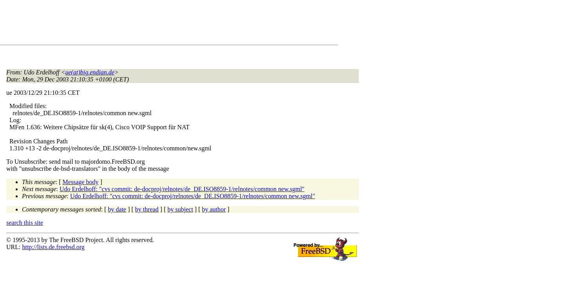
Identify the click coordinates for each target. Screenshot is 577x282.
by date (117, 209)
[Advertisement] (148, 24)
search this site (24, 222)
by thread (147, 209)
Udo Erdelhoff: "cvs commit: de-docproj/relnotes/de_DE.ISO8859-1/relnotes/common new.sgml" (182, 189)
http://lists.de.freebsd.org (53, 247)
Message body (81, 182)
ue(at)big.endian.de (89, 72)
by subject (180, 209)
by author (214, 209)
